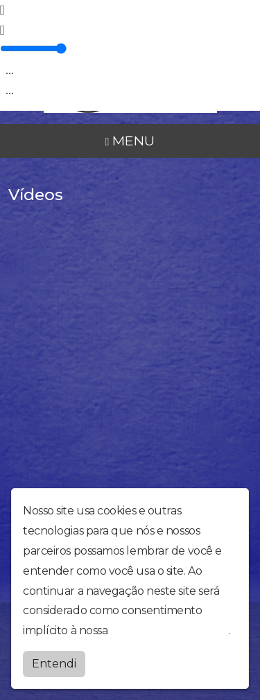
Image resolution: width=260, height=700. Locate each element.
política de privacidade (169, 630)
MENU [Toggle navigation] (130, 140)
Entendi (54, 663)
